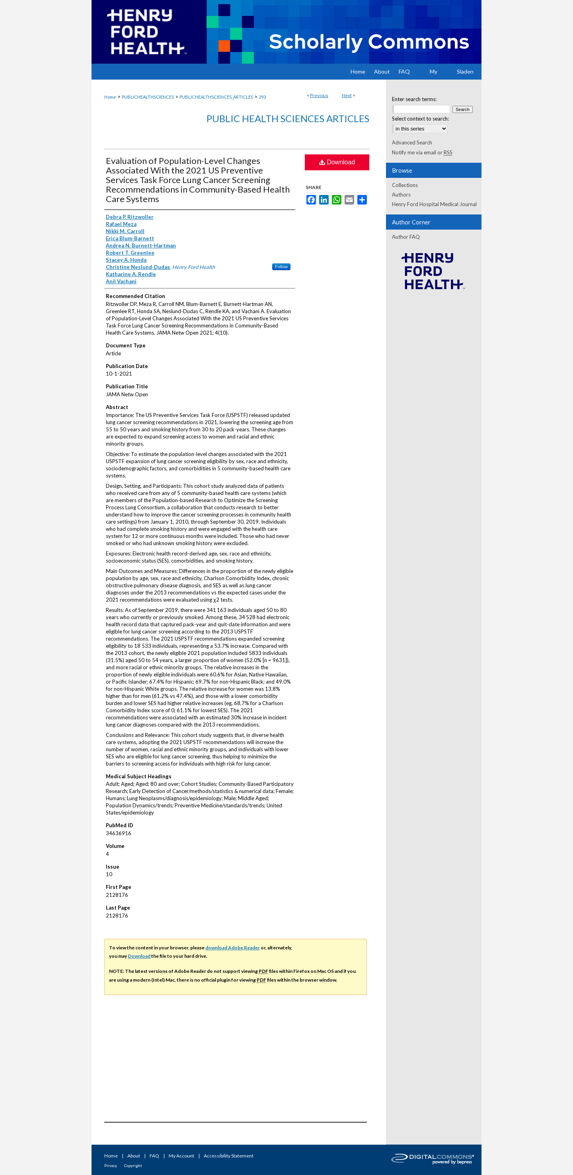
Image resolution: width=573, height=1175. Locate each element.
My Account (181, 1156)
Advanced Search (412, 142)
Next (347, 95)
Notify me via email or (422, 152)
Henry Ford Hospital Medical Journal (434, 204)
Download (337, 162)
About (133, 1156)
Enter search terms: (414, 99)
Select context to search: (420, 118)
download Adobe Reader (232, 948)
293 (262, 96)
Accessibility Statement (228, 1156)
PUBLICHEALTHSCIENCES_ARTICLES (216, 96)
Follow (281, 266)
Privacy (110, 1165)
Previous (319, 95)
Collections (405, 185)
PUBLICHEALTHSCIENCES (148, 96)
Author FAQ (406, 237)
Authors (401, 194)
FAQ (154, 1156)
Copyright (133, 1165)
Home (110, 96)
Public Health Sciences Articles (288, 118)
